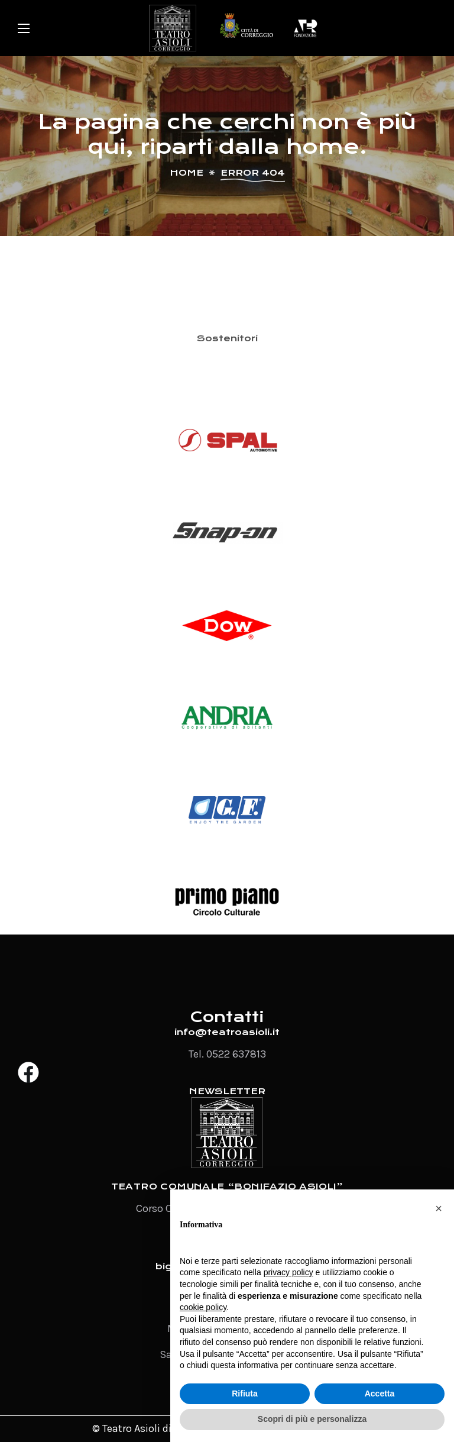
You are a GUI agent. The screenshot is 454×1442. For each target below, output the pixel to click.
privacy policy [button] (288, 1272)
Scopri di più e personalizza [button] (312, 1419)
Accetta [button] (380, 1393)
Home (186, 172)
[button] (438, 1208)
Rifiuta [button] (245, 1393)
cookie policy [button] (203, 1307)
